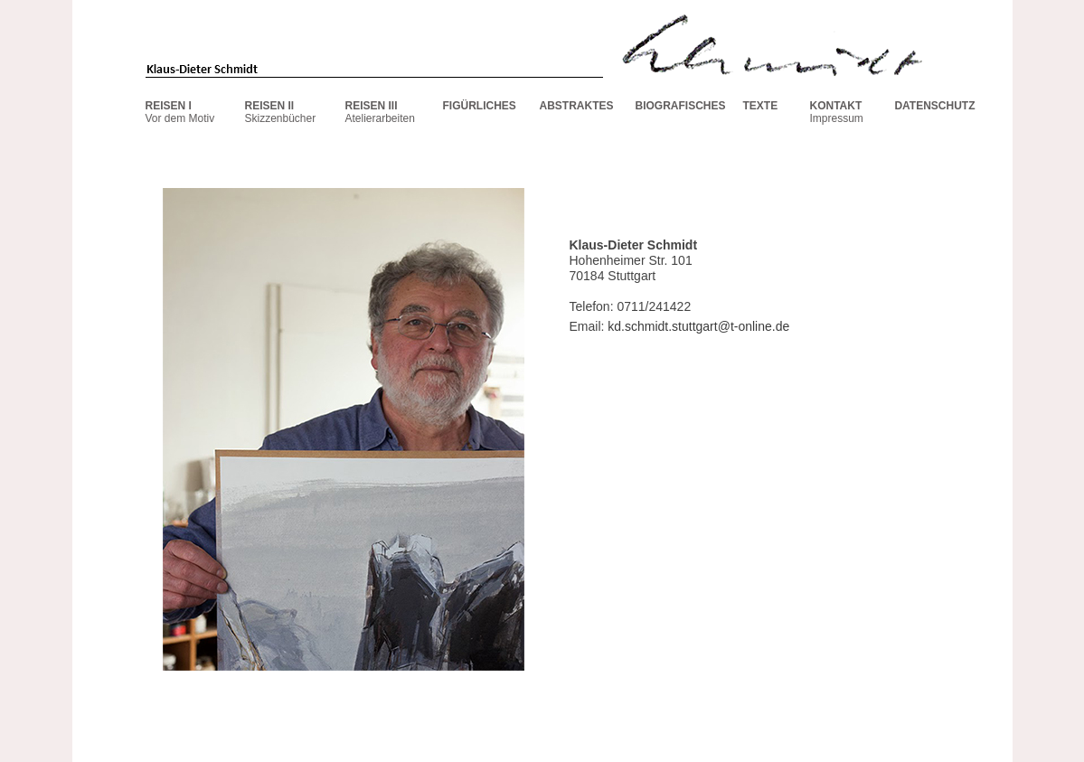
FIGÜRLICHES (479, 105)
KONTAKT (836, 105)
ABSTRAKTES (577, 105)
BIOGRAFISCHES (681, 105)
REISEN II (270, 105)
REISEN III (371, 105)
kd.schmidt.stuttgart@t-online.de (698, 326)
